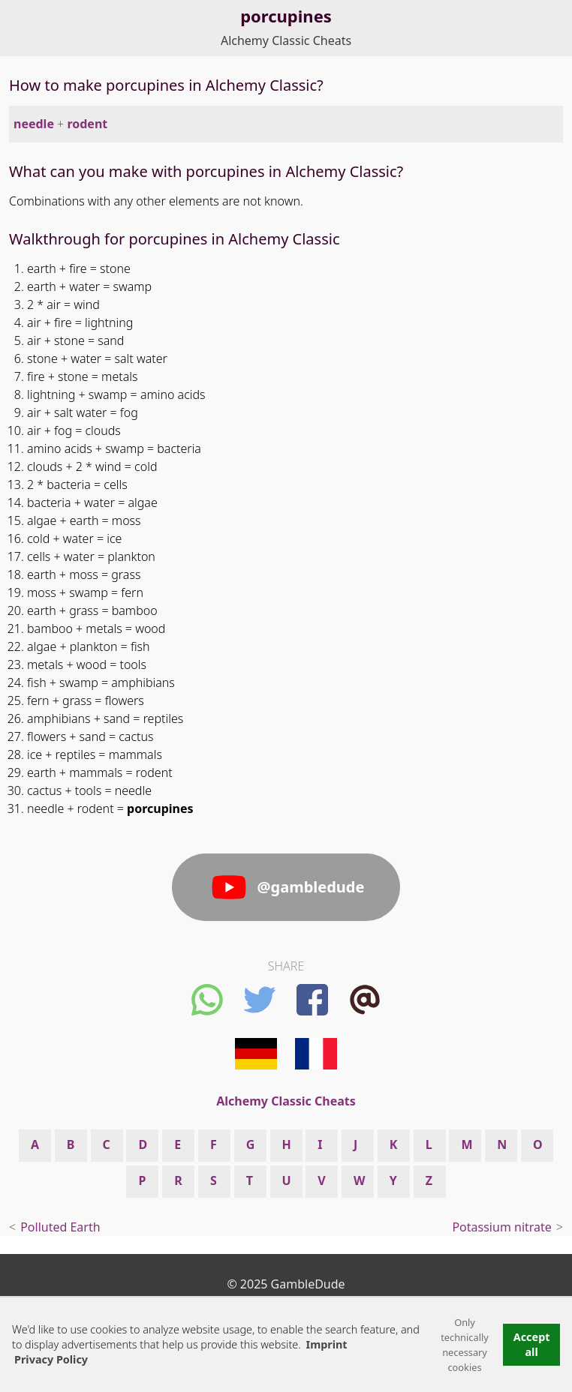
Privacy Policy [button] (51, 1359)
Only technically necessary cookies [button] (465, 1345)
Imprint (327, 1344)
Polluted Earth (60, 1227)
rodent (87, 124)
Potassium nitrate (501, 1227)
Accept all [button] (531, 1344)
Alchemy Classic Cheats (286, 40)
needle (34, 124)
